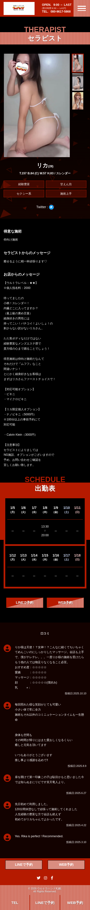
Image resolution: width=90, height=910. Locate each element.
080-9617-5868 (61, 11)
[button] (78, 63)
